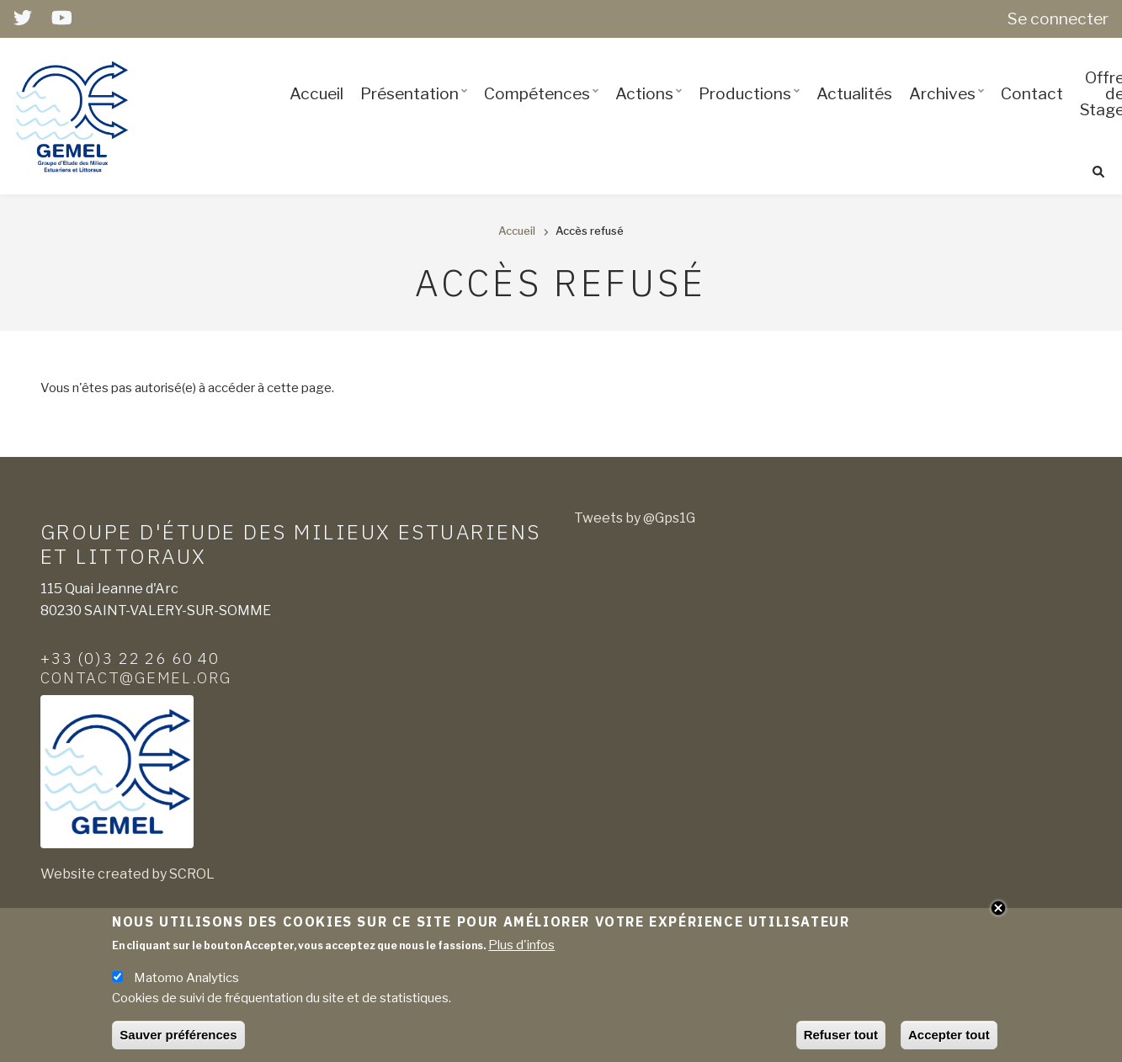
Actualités (854, 93)
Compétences (544, 108)
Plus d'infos (521, 950)
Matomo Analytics (186, 982)
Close (998, 912)
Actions (651, 108)
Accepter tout (949, 1040)
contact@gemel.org (135, 677)
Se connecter (1058, 18)
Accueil (316, 93)
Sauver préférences (178, 1040)
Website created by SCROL (127, 874)
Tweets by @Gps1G (634, 518)
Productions (752, 108)
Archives (949, 108)
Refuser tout (841, 1040)
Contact (1032, 93)
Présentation (416, 108)
